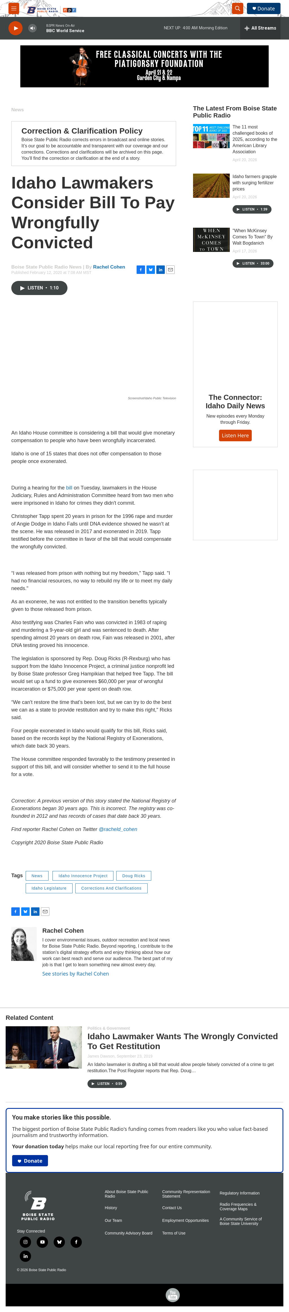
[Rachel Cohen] (24, 944)
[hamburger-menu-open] (13, 8)
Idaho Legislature (49, 888)
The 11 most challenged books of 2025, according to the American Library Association (255, 139)
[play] (15, 28)
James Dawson (101, 1056)
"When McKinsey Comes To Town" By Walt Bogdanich (253, 236)
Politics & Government (108, 1028)
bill (69, 488)
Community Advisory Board (128, 1233)
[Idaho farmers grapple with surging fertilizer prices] (211, 186)
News (17, 109)
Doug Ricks (133, 876)
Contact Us (172, 1208)
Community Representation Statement (186, 1194)
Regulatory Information (240, 1193)
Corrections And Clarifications (111, 888)
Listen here (235, 435)
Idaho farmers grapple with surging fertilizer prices (255, 182)
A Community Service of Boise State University (241, 1221)
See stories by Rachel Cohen (75, 973)
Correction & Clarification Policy (82, 131)
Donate (266, 9)
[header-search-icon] (237, 8)
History (111, 1208)
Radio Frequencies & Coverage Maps (238, 1206)
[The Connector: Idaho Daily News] (235, 343)
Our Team (113, 1220)
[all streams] (260, 28)
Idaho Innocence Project (83, 876)
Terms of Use (173, 1233)
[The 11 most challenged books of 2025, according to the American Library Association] (211, 136)
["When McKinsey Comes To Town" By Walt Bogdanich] (211, 240)
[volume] (32, 28)
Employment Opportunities (185, 1220)
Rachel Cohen (109, 267)
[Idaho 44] (235, 505)
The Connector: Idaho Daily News (235, 401)
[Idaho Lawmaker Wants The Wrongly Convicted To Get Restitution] (44, 1047)
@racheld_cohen (118, 829)
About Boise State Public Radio (126, 1194)
